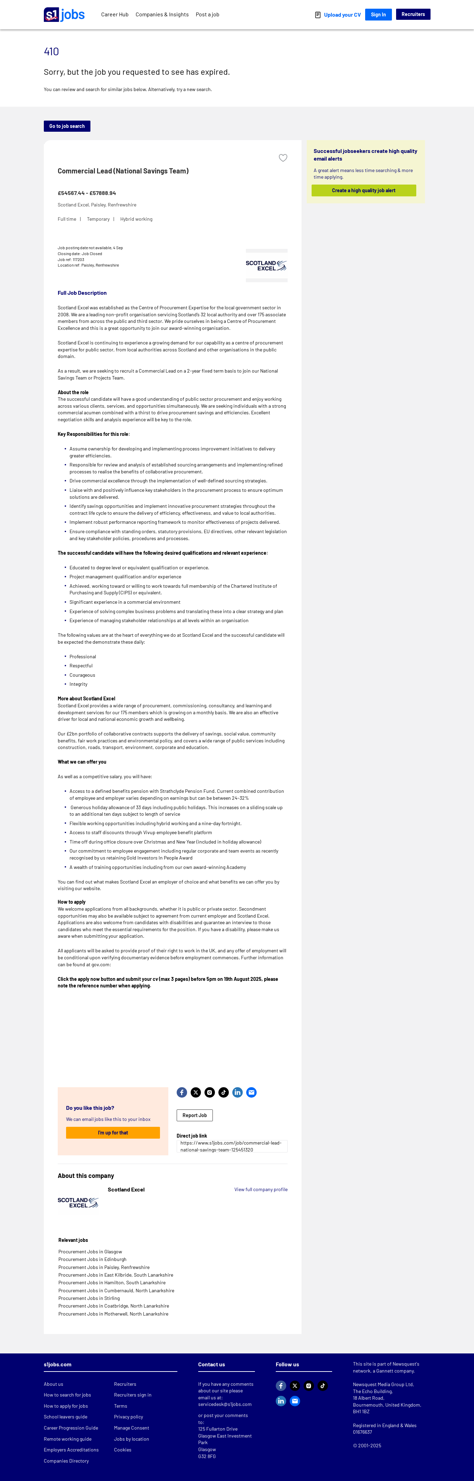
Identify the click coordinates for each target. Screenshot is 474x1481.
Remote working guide (67, 1439)
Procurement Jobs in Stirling (89, 1298)
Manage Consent (131, 1428)
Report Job (195, 1115)
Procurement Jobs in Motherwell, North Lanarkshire (113, 1314)
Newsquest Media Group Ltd (383, 1384)
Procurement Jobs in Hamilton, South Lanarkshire (112, 1282)
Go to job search (67, 126)
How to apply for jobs (66, 1406)
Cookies (122, 1449)
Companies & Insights (162, 14)
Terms (120, 1406)
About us (53, 1384)
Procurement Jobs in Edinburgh (92, 1259)
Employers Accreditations (71, 1449)
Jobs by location (131, 1439)
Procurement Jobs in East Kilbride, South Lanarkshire (115, 1275)
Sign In (378, 14)
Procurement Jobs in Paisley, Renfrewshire (104, 1267)
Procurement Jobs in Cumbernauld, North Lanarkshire (116, 1290)
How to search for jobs (67, 1395)
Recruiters (413, 14)
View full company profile (261, 1189)
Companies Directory (66, 1461)
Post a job (207, 14)
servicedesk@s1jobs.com (225, 1404)
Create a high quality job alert (363, 190)
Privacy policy (128, 1416)
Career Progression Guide (71, 1428)
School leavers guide (65, 1416)
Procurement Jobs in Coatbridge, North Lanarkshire (113, 1306)
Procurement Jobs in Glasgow (90, 1251)
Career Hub (115, 14)
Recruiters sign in (133, 1395)
